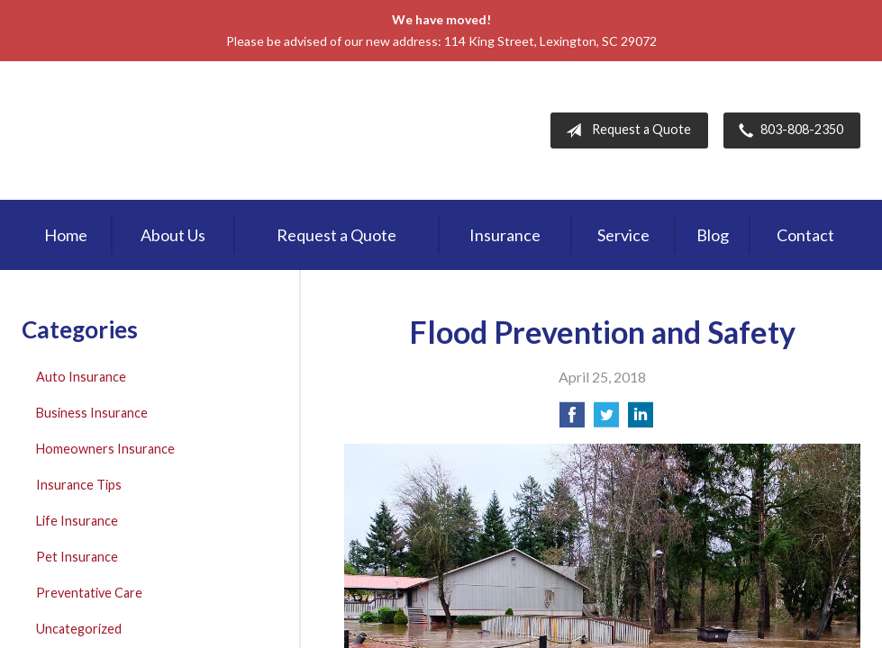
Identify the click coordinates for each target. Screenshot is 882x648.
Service (623, 235)
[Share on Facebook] (572, 419)
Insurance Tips (79, 484)
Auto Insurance (81, 376)
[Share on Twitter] (606, 419)
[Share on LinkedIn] (640, 419)
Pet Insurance (77, 556)
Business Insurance (92, 412)
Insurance (505, 235)
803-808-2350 (787, 130)
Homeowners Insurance (105, 448)
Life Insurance (77, 520)
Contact (805, 235)
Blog (712, 235)
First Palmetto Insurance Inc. (174, 130)
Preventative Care (89, 592)
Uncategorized (79, 628)
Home (65, 235)
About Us (173, 235)
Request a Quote (625, 130)
